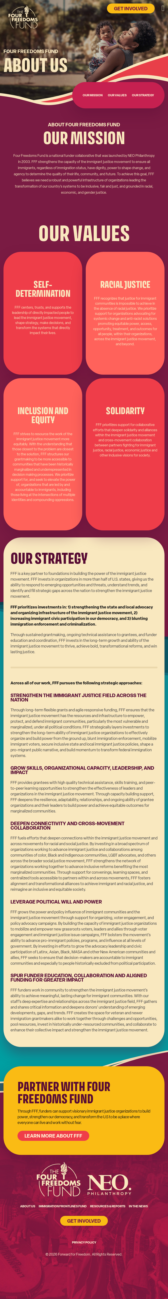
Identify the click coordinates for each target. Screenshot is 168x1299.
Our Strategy (143, 95)
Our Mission (93, 95)
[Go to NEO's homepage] (109, 1184)
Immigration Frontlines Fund (63, 1206)
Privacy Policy (84, 1242)
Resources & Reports (107, 1206)
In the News (138, 1206)
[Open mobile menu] (163, 8)
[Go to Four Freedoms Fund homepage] (58, 1179)
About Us (27, 1206)
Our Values (117, 95)
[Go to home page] (23, 19)
